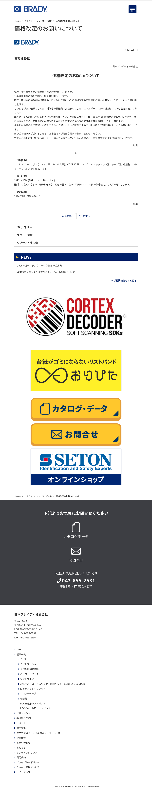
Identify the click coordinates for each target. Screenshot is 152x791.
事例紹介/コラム (25, 719)
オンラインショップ (27, 753)
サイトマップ (23, 772)
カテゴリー (25, 227)
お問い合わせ (23, 743)
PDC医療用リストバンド (33, 704)
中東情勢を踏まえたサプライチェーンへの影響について (46, 273)
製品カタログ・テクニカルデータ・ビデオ (38, 733)
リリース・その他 (28, 243)
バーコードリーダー (30, 674)
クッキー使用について (28, 768)
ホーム (20, 650)
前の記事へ (68, 216)
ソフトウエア (27, 679)
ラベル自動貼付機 (29, 669)
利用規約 (21, 758)
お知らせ (21, 748)
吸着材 (23, 699)
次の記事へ (84, 216)
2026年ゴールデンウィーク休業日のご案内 (39, 266)
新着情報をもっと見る (124, 281)
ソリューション (25, 714)
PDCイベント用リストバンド (35, 709)
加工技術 (21, 728)
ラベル (23, 660)
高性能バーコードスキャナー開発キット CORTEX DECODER (52, 684)
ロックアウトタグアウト (33, 689)
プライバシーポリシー (28, 763)
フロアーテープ (28, 694)
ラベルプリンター (29, 664)
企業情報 (21, 738)
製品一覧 (21, 655)
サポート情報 (25, 235)
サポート (21, 723)
